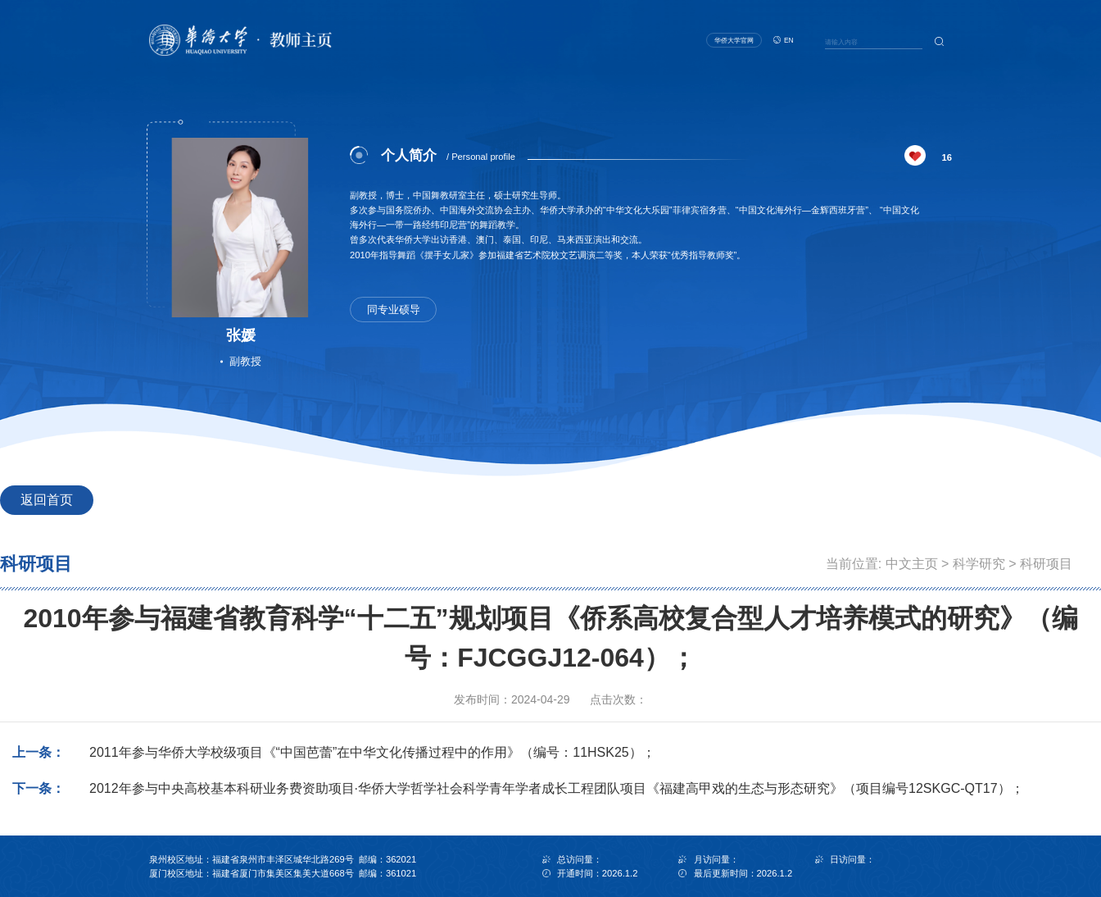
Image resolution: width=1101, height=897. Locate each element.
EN (789, 40)
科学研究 (979, 564)
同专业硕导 (393, 310)
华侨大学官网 (734, 40)
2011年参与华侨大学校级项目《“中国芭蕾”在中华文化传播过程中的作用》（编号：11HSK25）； (372, 752)
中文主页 (912, 564)
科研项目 (1046, 564)
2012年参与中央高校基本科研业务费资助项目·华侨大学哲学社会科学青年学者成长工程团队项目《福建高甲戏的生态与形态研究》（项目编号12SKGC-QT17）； (556, 788)
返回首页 (46, 500)
